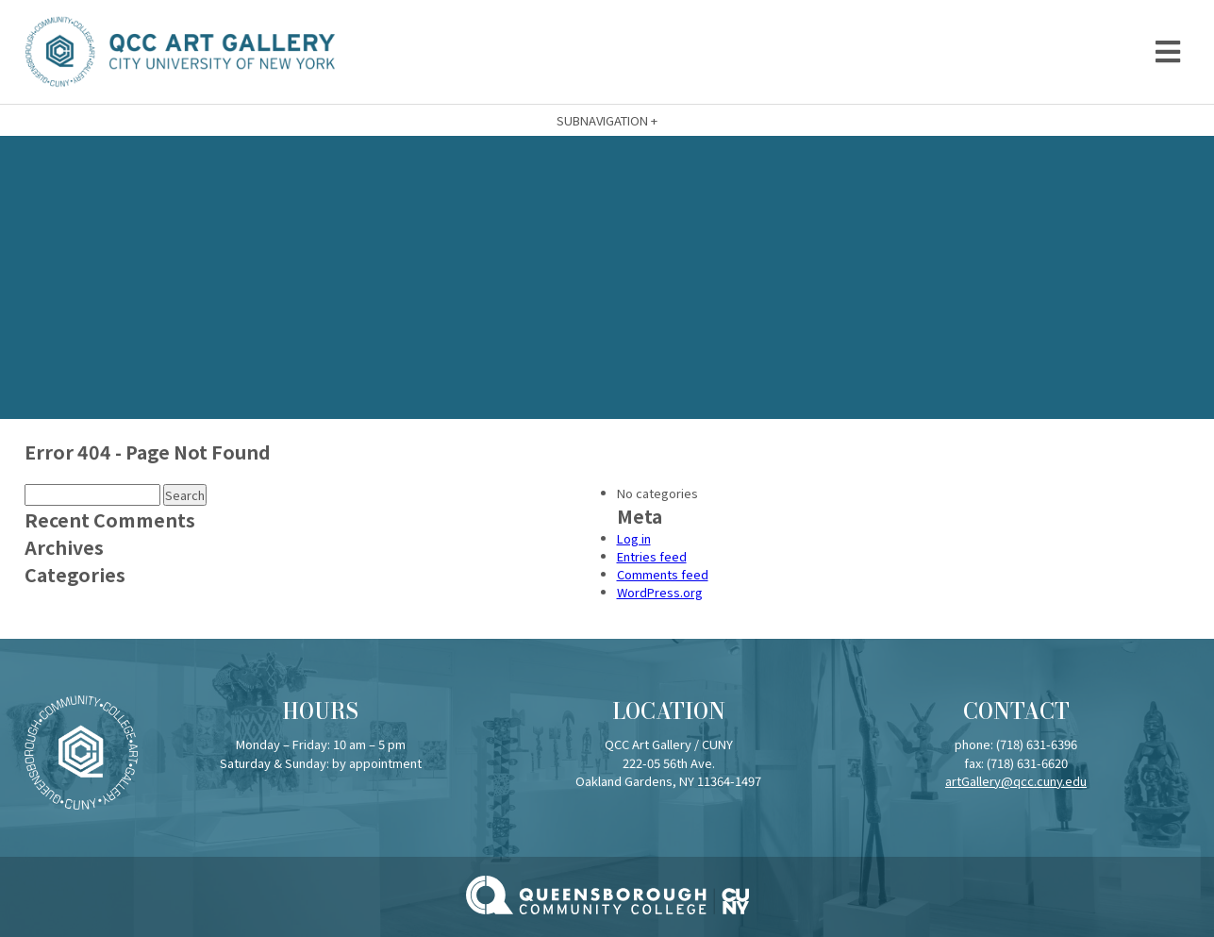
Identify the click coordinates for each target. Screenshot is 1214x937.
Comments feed (662, 574)
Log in (634, 538)
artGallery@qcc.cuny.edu (1016, 781)
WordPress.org (660, 592)
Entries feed (652, 556)
